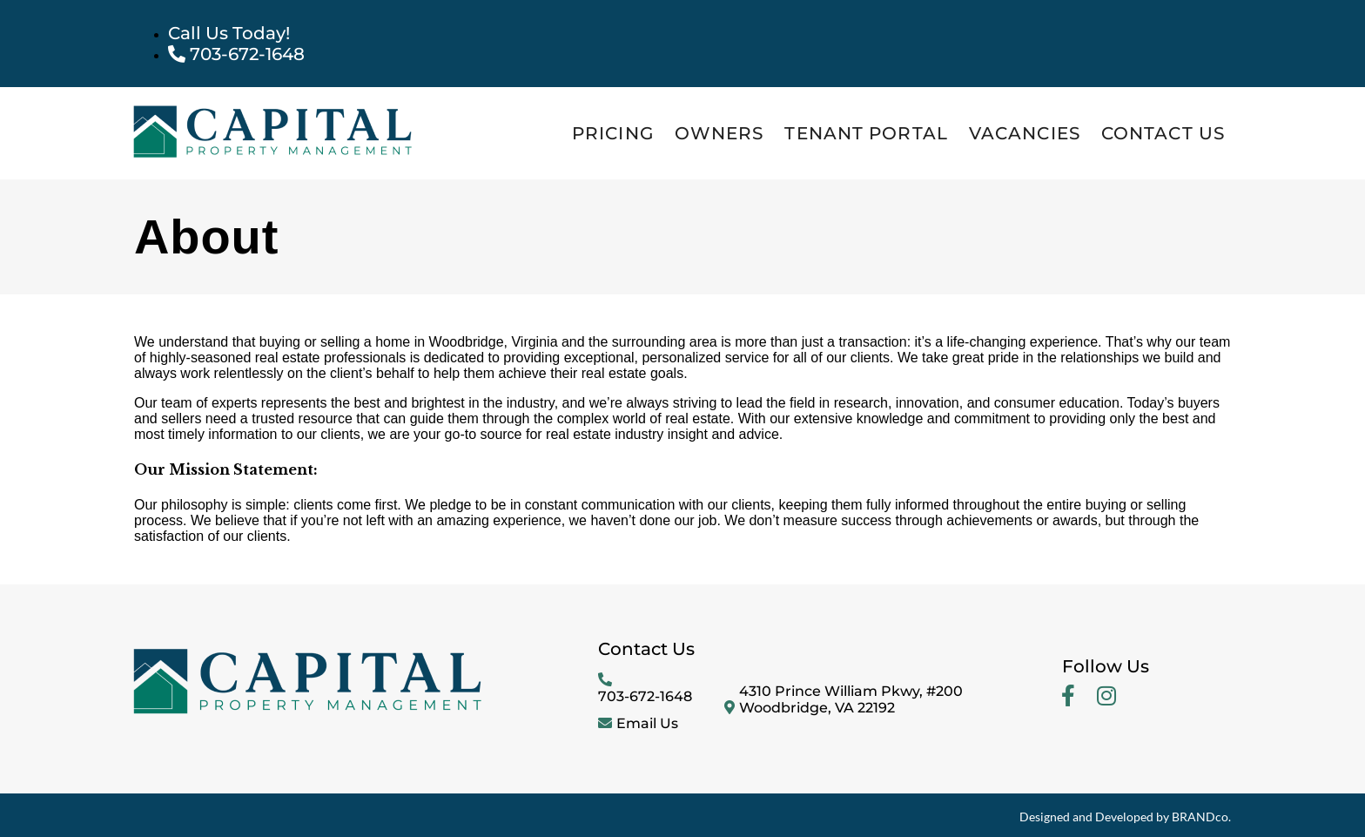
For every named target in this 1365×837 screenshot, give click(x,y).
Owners (719, 133)
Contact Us (1163, 133)
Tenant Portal (865, 133)
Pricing (613, 133)
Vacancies (1024, 133)
